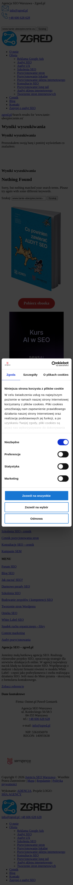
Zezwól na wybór (36, 507)
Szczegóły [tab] (30, 374)
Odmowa (36, 518)
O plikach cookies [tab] (56, 374)
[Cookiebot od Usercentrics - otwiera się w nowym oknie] (52, 363)
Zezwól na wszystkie (36, 495)
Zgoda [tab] (10, 374)
